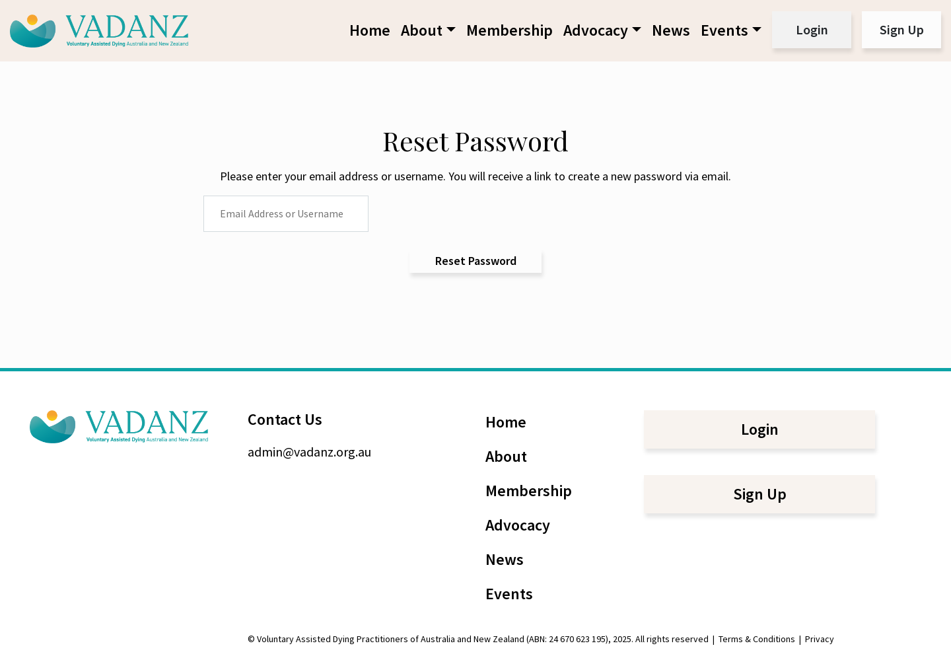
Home (369, 30)
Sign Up (902, 29)
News (671, 30)
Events (724, 30)
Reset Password (475, 260)
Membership (509, 30)
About (421, 30)
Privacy (819, 639)
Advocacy (595, 30)
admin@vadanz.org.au (309, 451)
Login (812, 29)
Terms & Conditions (757, 639)
